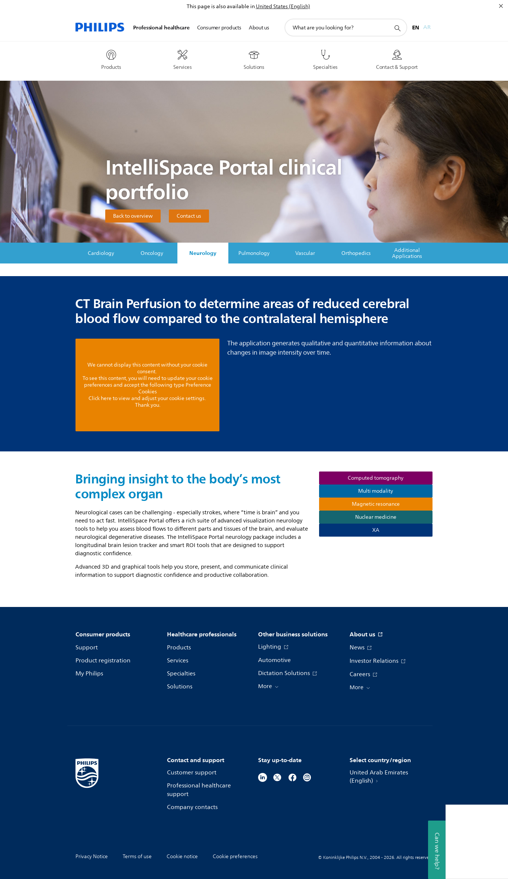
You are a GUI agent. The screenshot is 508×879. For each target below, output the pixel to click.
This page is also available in (221, 6)
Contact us (189, 216)
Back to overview (133, 216)
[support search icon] (397, 27)
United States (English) (283, 6)
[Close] (500, 5)
